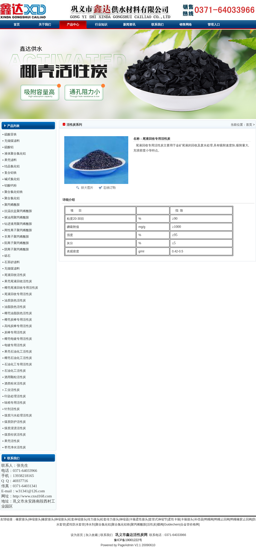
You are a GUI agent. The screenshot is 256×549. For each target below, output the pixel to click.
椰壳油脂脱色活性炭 (18, 313)
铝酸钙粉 (10, 185)
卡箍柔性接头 (139, 519)
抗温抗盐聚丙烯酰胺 (18, 211)
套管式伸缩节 (158, 519)
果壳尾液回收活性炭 (18, 281)
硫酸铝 (9, 147)
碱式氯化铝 (12, 179)
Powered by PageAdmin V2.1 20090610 (128, 545)
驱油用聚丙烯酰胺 (16, 217)
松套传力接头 (109, 519)
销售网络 (185, 24)
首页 (17, 24)
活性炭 (151, 524)
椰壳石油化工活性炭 (18, 358)
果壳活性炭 (12, 441)
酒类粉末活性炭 (15, 383)
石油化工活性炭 (15, 370)
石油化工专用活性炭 (18, 364)
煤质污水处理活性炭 (18, 415)
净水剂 (90, 524)
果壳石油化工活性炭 (18, 351)
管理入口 (214, 24)
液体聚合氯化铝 (15, 153)
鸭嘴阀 (209, 519)
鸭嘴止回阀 (222, 519)
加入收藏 (92, 535)
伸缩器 (124, 519)
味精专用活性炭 (15, 402)
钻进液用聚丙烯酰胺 (18, 224)
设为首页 (77, 535)
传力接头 (93, 519)
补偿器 (199, 519)
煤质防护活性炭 (15, 422)
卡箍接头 (187, 519)
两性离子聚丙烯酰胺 (18, 230)
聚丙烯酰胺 (12, 204)
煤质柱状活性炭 (15, 434)
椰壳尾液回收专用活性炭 (21, 287)
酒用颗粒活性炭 (15, 377)
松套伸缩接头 (77, 519)
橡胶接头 (22, 519)
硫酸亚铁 (10, 134)
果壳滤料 (10, 160)
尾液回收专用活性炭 (18, 294)
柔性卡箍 (174, 519)
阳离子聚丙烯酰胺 (16, 243)
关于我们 (45, 24)
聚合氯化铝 (12, 198)
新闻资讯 (129, 24)
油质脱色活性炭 (15, 300)
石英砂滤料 (12, 262)
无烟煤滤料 (12, 141)
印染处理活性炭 (15, 396)
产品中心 (73, 24)
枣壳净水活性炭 (15, 447)
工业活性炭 (12, 390)
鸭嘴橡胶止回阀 (241, 519)
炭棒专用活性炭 (15, 332)
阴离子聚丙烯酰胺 (16, 249)
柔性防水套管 (75, 524)
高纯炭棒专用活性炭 (18, 326)
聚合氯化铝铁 (13, 192)
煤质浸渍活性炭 (15, 428)
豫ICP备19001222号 (128, 540)
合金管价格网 (189, 524)
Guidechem (172, 524)
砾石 (7, 256)
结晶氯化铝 (12, 166)
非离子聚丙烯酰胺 (16, 236)
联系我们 (157, 24)
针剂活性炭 (12, 409)
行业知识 (101, 24)
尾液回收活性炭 (15, 275)
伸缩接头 (35, 519)
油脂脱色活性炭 (15, 307)
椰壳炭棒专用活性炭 (18, 319)
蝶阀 (160, 524)
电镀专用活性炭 (15, 345)
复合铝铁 (10, 172)
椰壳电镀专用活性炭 (18, 339)
